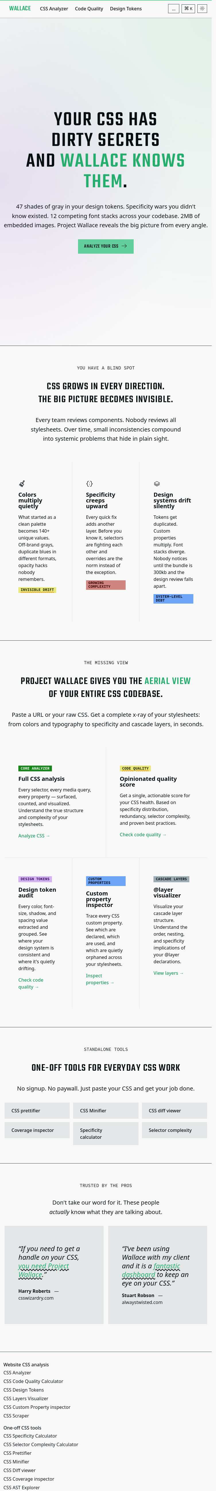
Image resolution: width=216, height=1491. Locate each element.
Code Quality (89, 8)
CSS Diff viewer (19, 1470)
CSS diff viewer (174, 1110)
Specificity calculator (105, 1133)
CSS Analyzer (54, 8)
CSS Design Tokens (23, 1390)
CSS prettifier (36, 1110)
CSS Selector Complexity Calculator (40, 1444)
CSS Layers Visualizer (25, 1398)
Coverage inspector (36, 1129)
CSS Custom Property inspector (37, 1407)
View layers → (168, 973)
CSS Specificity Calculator (30, 1436)
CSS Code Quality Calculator (33, 1381)
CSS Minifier (105, 1110)
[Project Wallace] (20, 9)
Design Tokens (126, 8)
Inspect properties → (100, 978)
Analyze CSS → (34, 836)
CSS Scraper (16, 1416)
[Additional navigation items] (173, 8)
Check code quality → (143, 834)
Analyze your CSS (106, 246)
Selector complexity (174, 1129)
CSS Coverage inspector (28, 1479)
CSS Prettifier (17, 1453)
